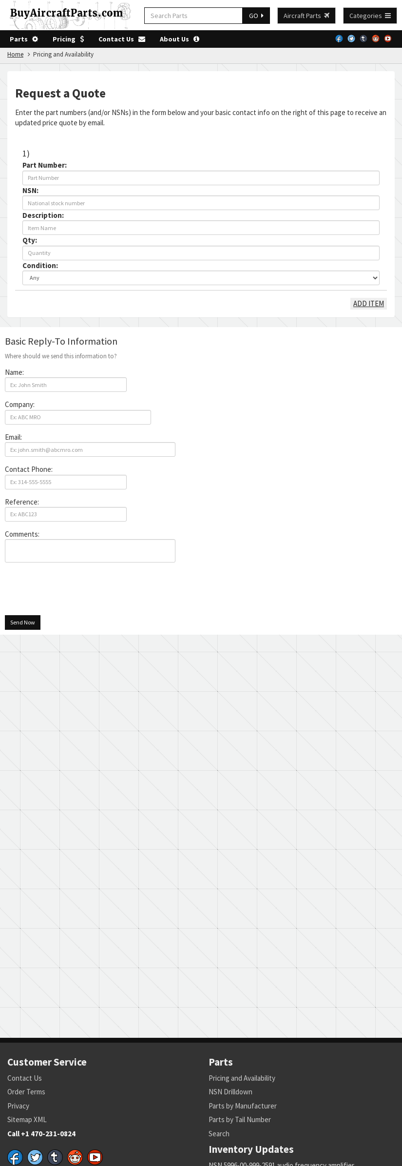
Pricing (68, 39)
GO (256, 15)
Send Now (22, 622)
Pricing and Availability (242, 1078)
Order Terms (26, 1091)
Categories (370, 15)
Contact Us (121, 39)
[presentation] (79, 589)
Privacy (18, 1105)
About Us (179, 39)
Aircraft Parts (306, 15)
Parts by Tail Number (240, 1119)
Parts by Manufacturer (243, 1105)
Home (15, 54)
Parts (24, 39)
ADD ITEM (368, 303)
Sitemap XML (27, 1119)
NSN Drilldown (230, 1091)
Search (219, 1133)
